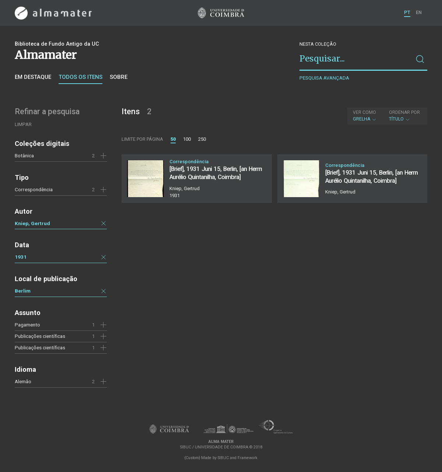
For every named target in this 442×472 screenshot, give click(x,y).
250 (202, 139)
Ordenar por (404, 112)
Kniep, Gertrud (32, 223)
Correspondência (34, 189)
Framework (247, 457)
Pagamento (27, 325)
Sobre (118, 77)
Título (404, 115)
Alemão (23, 381)
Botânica (24, 155)
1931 (21, 257)
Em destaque (33, 77)
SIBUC (223, 457)
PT (407, 12)
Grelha (365, 115)
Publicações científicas (40, 336)
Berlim (23, 291)
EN (419, 12)
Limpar (23, 124)
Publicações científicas (40, 347)
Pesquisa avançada (324, 78)
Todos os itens (80, 77)
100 (187, 139)
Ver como (364, 112)
